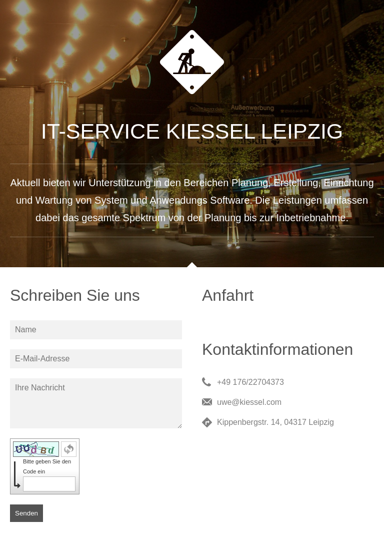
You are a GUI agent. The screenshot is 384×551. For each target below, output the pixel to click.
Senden (26, 513)
